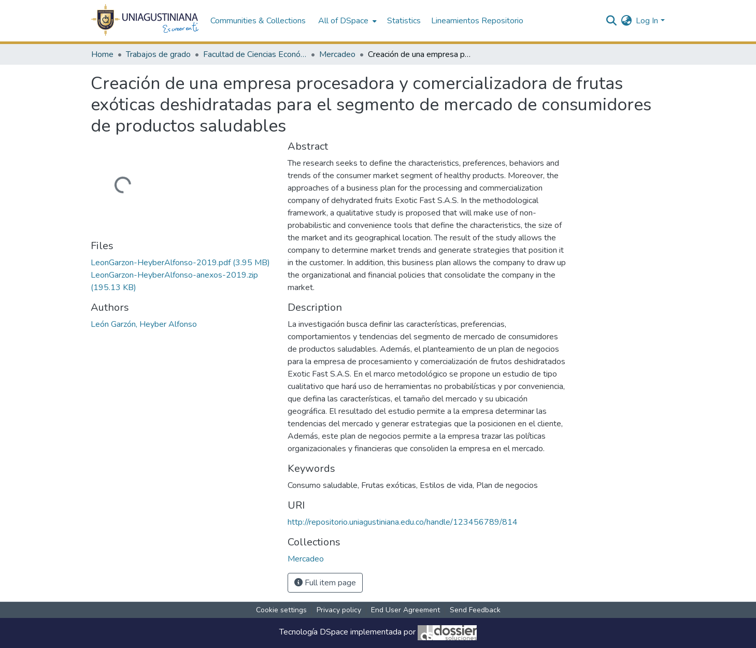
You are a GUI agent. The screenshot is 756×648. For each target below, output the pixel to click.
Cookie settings (281, 610)
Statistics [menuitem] (404, 20)
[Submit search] (611, 21)
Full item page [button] (325, 582)
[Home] (145, 20)
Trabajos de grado (158, 54)
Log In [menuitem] (647, 20)
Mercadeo (337, 54)
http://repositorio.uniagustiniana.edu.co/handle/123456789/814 (403, 522)
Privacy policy (339, 610)
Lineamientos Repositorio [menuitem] (477, 20)
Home (102, 54)
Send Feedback (475, 610)
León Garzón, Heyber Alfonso (144, 324)
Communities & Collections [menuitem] (258, 20)
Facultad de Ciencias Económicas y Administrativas (255, 54)
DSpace (334, 632)
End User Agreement (405, 610)
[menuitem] (346, 20)
